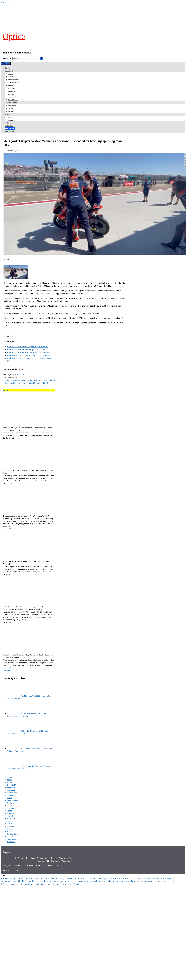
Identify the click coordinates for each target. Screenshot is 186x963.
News (8, 114)
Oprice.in (17, 870)
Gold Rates (11, 808)
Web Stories (10, 131)
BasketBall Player (13, 785)
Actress (11, 77)
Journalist (11, 91)
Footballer (12, 88)
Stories (41, 861)
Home (7, 68)
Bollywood (12, 105)
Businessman (13, 80)
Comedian (11, 795)
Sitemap (53, 858)
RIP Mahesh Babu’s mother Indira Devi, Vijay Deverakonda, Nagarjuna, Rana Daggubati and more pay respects (130, 881)
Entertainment (12, 102)
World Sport (10, 128)
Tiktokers (9, 123)
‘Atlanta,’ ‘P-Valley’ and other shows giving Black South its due (31, 380)
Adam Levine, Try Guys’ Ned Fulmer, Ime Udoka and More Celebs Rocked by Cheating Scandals (40, 878)
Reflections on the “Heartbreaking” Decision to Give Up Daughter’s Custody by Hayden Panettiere (42, 884)
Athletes (10, 782)
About (13, 858)
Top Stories (55, 861)
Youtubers (9, 126)
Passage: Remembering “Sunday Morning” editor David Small (31, 383)
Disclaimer (30, 858)
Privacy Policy (42, 858)
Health (9, 811)
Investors (15, 82)
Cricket (10, 85)
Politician (10, 826)
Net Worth (10, 71)
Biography (11, 787)
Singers (11, 94)
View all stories (8, 670)
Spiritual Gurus (13, 97)
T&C (47, 861)
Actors (10, 74)
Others (9, 823)
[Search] (41, 58)
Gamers (10, 805)
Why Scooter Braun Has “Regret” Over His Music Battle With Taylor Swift (111, 878)
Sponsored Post (65, 858)
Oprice (14, 36)
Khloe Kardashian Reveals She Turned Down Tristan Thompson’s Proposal (52, 881)
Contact (21, 858)
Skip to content (7, 2)
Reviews (10, 829)
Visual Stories (13, 100)
